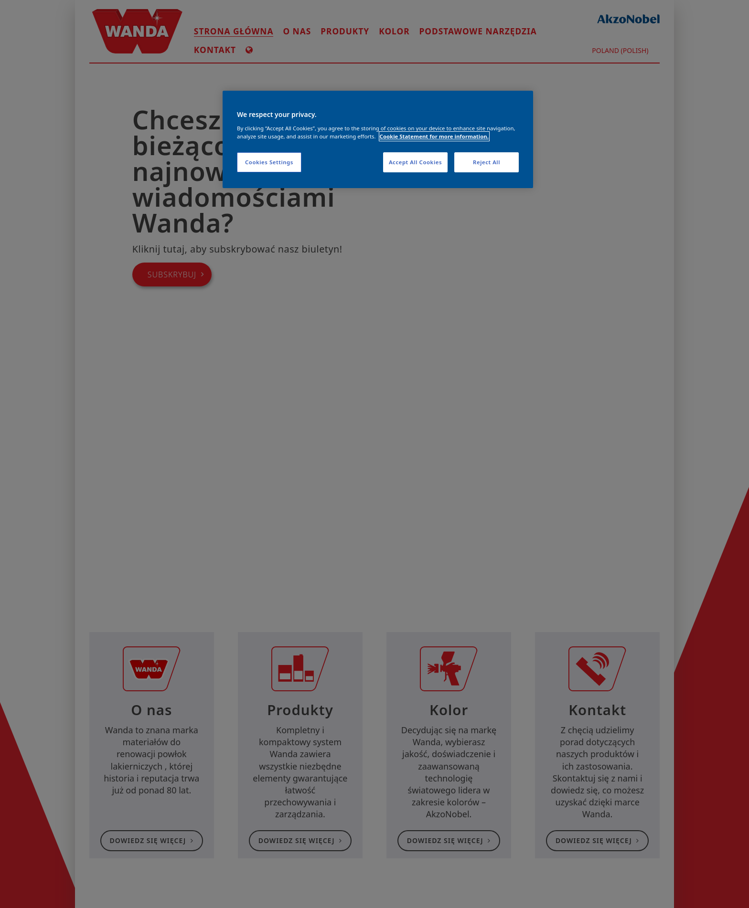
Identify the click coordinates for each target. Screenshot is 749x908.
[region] (378, 139)
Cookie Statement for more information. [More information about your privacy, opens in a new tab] (434, 136)
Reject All (486, 162)
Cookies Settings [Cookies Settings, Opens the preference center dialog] (269, 162)
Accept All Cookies (415, 162)
